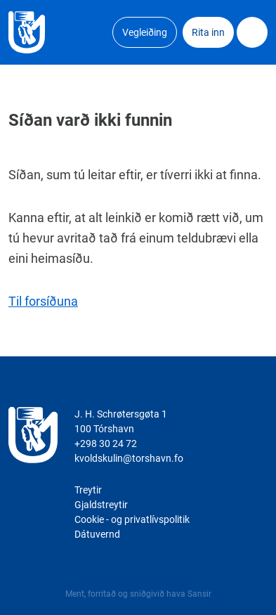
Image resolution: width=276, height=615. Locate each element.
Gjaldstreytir (101, 504)
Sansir (199, 594)
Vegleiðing (144, 32)
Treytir (88, 490)
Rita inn (208, 32)
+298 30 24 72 (105, 443)
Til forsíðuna (43, 301)
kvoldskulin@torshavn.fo (128, 458)
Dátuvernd (97, 534)
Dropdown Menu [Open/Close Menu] (252, 32)
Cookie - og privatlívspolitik (132, 519)
